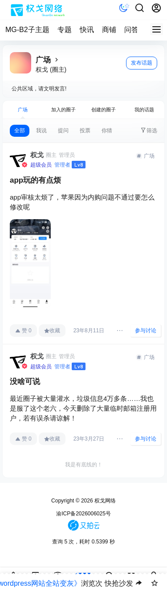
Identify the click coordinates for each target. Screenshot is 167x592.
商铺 (109, 29)
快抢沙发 (119, 583)
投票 (85, 130)
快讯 (87, 29)
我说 (41, 130)
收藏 (52, 330)
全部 (19, 130)
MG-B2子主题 (27, 29)
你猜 (107, 130)
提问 (63, 130)
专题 (64, 29)
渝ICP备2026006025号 (83, 513)
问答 (131, 29)
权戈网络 (104, 501)
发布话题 (141, 63)
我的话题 (144, 109)
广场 (23, 109)
